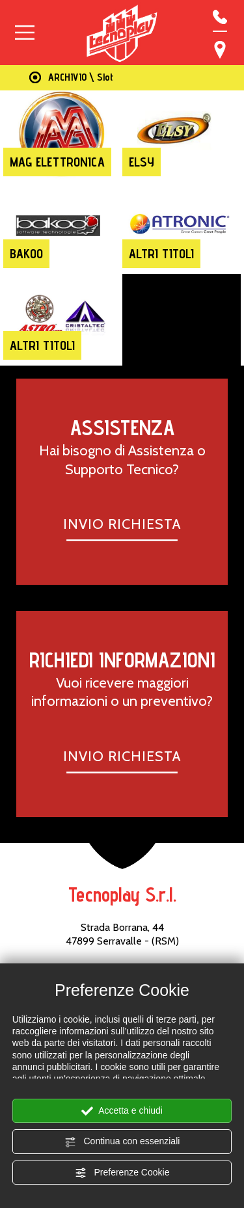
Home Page (33, 78)
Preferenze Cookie (122, 1173)
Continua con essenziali (122, 1142)
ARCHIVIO (67, 77)
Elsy (141, 162)
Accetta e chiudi (122, 1111)
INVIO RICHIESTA (122, 523)
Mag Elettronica (57, 162)
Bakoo (26, 254)
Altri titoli (161, 254)
